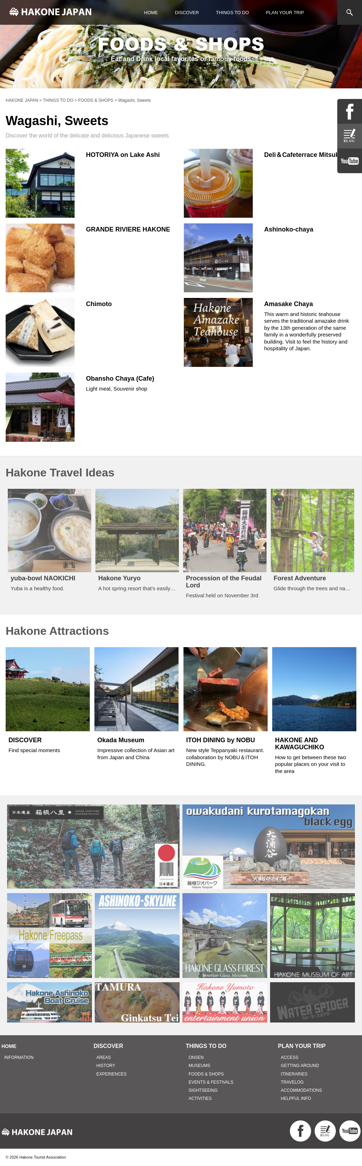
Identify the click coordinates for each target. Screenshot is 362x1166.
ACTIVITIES (200, 1098)
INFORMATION (19, 1057)
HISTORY (106, 1065)
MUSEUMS (199, 1065)
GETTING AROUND (300, 1065)
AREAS (104, 1057)
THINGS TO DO (232, 12)
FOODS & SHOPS (206, 1074)
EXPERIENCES (112, 1074)
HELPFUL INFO (296, 1098)
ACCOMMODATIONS (301, 1090)
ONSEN (196, 1057)
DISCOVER (187, 12)
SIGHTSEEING (203, 1090)
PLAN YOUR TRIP (285, 12)
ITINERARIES (294, 1074)
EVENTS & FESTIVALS (211, 1082)
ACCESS (289, 1057)
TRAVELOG (292, 1082)
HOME (151, 12)
